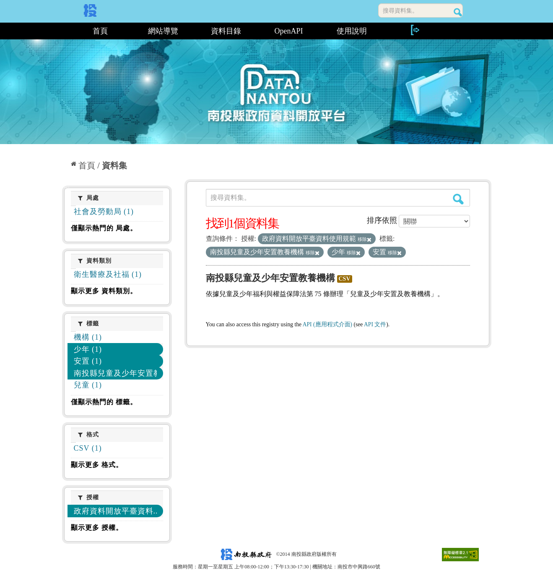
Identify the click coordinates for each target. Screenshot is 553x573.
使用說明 (352, 31)
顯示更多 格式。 (97, 464)
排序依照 (382, 220)
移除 (364, 239)
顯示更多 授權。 (97, 527)
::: (65, 31)
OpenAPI (289, 31)
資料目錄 (226, 31)
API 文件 (375, 324)
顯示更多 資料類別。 (104, 290)
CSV (344, 279)
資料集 (114, 165)
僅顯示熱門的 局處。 (104, 228)
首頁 (100, 31)
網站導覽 (163, 31)
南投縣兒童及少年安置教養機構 (270, 278)
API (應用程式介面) (327, 324)
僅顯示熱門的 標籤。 (104, 401)
